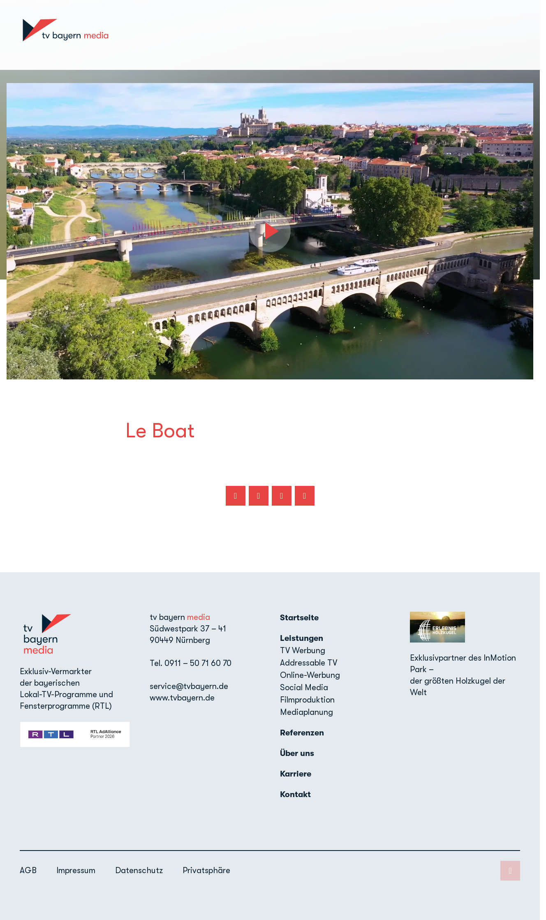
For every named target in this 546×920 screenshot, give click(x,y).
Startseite (269, 34)
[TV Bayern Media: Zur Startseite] (65, 35)
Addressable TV (308, 663)
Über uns (412, 34)
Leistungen (301, 638)
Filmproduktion (307, 700)
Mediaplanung (306, 712)
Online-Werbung (310, 675)
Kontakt (487, 34)
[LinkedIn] (519, 35)
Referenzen (366, 34)
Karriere (450, 34)
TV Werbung (302, 650)
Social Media (304, 687)
